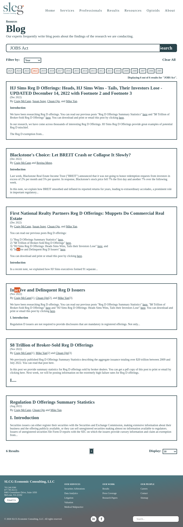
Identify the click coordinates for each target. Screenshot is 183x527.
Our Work (109, 484)
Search (165, 48)
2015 (76, 71)
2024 (18, 71)
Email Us (11, 500)
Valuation (68, 502)
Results (113, 12)
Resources (133, 12)
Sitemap (144, 498)
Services (67, 12)
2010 (118, 71)
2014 (84, 71)
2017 (60, 71)
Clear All (169, 59)
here (145, 114)
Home (50, 12)
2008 (134, 71)
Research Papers (110, 498)
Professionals (91, 12)
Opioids (153, 12)
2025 (10, 71)
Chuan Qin (53, 101)
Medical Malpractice (73, 507)
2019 (43, 71)
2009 (126, 71)
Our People (147, 484)
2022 (35, 71)
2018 (51, 71)
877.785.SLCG (10, 490)
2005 (159, 71)
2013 (93, 71)
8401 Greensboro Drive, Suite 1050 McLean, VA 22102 (20, 493)
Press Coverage (110, 493)
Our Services (72, 484)
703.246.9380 (10, 487)
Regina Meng (44, 162)
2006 (151, 71)
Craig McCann (22, 101)
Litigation (68, 498)
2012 (101, 71)
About (170, 12)
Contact (144, 493)
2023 (26, 71)
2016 (68, 71)
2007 (142, 71)
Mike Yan (71, 101)
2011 (109, 71)
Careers (144, 488)
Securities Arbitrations (74, 488)
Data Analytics (71, 493)
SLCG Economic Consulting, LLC (29, 481)
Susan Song (39, 101)
